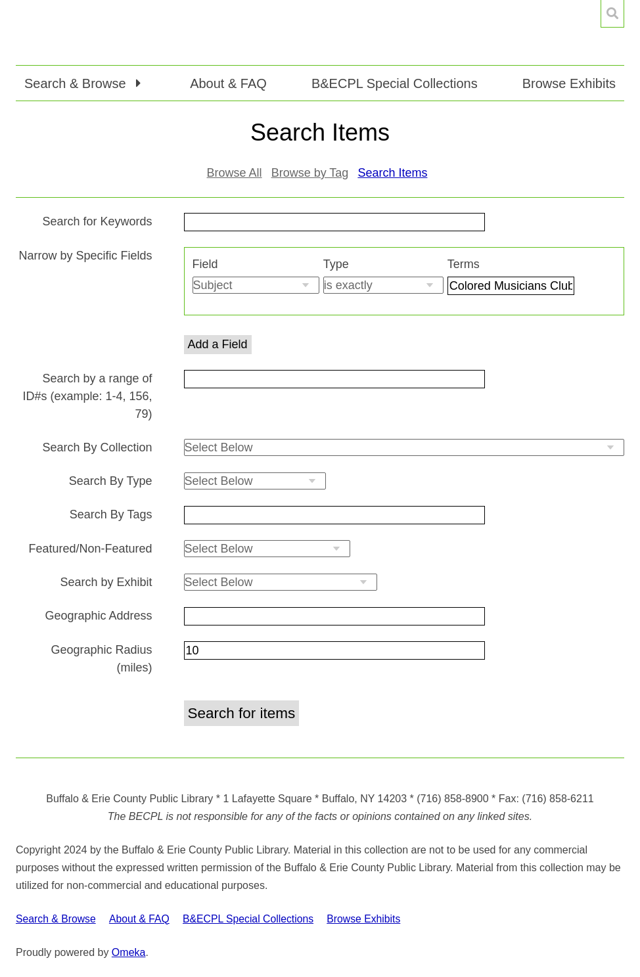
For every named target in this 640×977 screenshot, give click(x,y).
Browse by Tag (310, 172)
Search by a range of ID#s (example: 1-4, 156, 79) (87, 396)
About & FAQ (228, 83)
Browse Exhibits (569, 83)
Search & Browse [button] (76, 83)
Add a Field (218, 344)
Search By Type (110, 481)
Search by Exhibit (106, 582)
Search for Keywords (97, 221)
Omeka (129, 952)
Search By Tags (111, 514)
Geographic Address (98, 615)
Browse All (234, 172)
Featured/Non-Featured (90, 548)
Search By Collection (97, 447)
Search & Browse (56, 918)
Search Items (392, 172)
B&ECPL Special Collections (394, 83)
